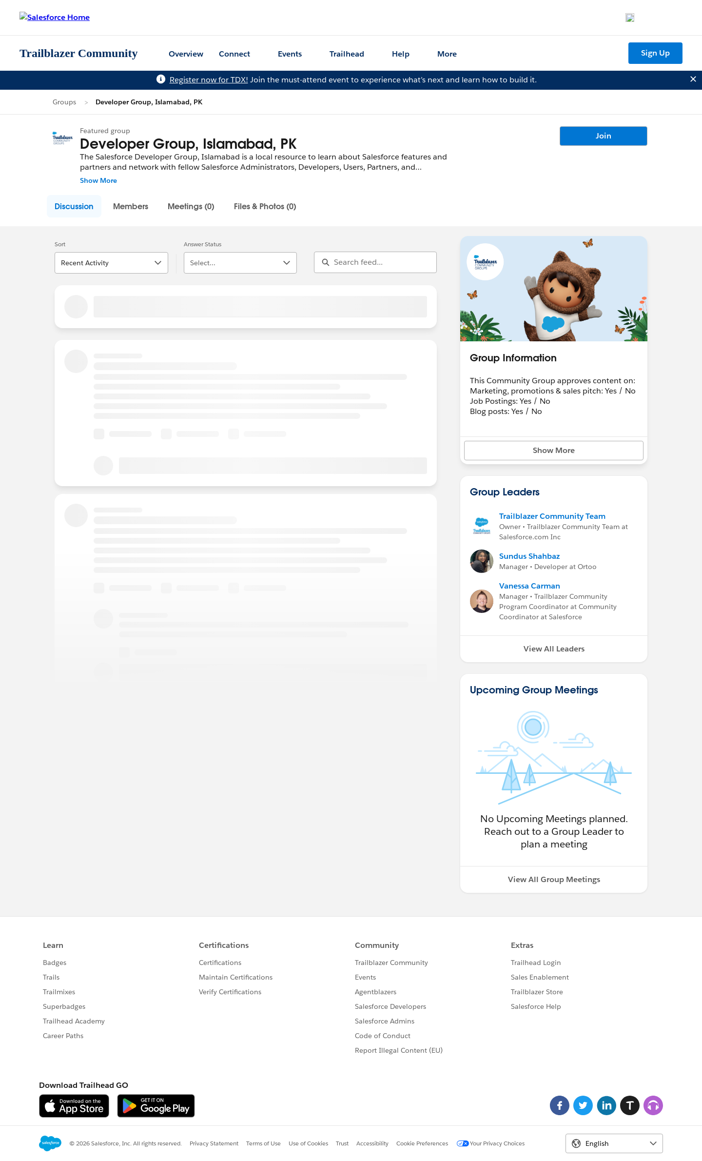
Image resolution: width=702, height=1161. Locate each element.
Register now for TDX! (209, 80)
